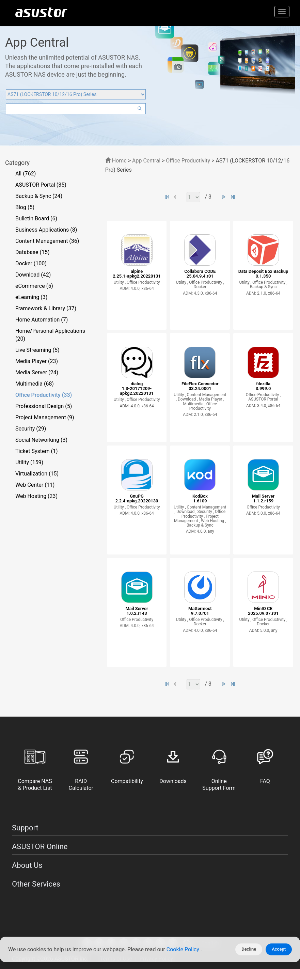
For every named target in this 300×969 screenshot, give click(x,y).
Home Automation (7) (41, 319)
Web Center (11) (34, 485)
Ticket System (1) (36, 451)
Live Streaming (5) (37, 350)
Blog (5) (24, 207)
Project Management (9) (44, 417)
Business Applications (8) (46, 229)
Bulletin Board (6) (36, 218)
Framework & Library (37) (45, 308)
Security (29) (30, 428)
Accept (279, 949)
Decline (248, 949)
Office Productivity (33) (43, 395)
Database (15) (32, 252)
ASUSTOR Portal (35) (40, 185)
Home (116, 160)
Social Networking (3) (41, 440)
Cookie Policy (184, 949)
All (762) (25, 173)
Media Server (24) (36, 372)
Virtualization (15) (37, 473)
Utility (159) (29, 462)
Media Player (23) (36, 361)
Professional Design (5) (43, 406)
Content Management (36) (47, 241)
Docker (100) (31, 263)
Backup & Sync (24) (38, 196)
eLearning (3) (31, 297)
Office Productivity (188, 160)
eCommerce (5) (34, 286)
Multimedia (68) (34, 383)
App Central (146, 160)
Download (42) (33, 274)
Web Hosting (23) (36, 496)
